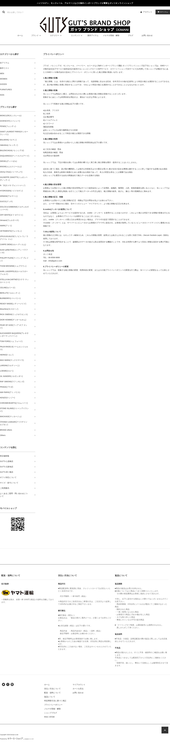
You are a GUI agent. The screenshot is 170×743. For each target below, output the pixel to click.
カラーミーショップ (118, 69)
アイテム (162, 12)
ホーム (20, 35)
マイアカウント (79, 685)
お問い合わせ (147, 35)
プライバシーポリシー (53, 705)
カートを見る (78, 689)
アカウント (147, 12)
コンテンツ (77, 35)
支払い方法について (52, 689)
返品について (49, 697)
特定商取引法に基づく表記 (55, 701)
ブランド (36, 35)
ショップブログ (50, 713)
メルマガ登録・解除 (111, 35)
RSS (46, 717)
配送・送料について (52, 693)
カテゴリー (56, 35)
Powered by (17, 739)
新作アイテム (92, 35)
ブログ (130, 35)
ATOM (52, 717)
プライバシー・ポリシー (81, 72)
